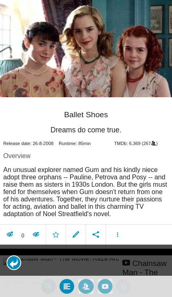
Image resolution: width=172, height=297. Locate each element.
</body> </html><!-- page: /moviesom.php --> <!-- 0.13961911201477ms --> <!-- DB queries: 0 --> (86, 148)
